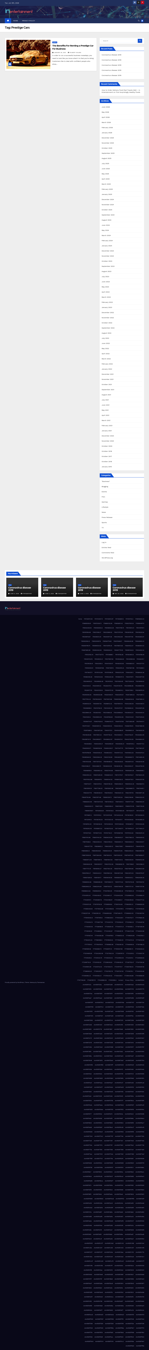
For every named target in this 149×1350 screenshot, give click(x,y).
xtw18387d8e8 (108, 1279)
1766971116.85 (140, 806)
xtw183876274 (108, 1114)
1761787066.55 (108, 672)
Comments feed (108, 553)
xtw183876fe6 (140, 1132)
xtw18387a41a (119, 1203)
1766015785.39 (108, 784)
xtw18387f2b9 (99, 1323)
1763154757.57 (118, 708)
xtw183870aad (97, 998)
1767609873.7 (129, 824)
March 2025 (106, 184)
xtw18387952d (108, 1190)
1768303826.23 (129, 842)
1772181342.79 (98, 958)
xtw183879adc (118, 1194)
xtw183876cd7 (129, 1127)
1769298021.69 (139, 868)
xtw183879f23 (120, 1198)
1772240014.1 (129, 958)
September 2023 (108, 266)
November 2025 (108, 143)
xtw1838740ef (129, 1065)
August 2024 (106, 220)
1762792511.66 (108, 699)
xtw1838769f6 (129, 1123)
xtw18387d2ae (98, 1270)
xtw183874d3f (88, 1087)
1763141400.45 (108, 708)
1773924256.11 (118, 975)
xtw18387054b (97, 989)
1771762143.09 (140, 940)
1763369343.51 (129, 712)
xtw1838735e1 (119, 1047)
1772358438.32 (118, 962)
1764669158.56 (97, 748)
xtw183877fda (109, 1158)
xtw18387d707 (87, 1279)
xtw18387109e (120, 1002)
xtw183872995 (139, 1029)
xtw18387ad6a (140, 1216)
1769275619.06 (129, 868)
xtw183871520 (129, 1007)
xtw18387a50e (98, 1207)
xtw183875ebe (98, 1109)
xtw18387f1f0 (120, 1319)
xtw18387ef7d (140, 1314)
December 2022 (108, 312)
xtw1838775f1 (108, 1145)
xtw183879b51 (140, 1194)
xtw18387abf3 (119, 1216)
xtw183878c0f (108, 1176)
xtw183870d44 (118, 998)
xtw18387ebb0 (108, 1310)
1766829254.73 (88, 806)
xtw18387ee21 (120, 1314)
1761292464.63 (119, 659)
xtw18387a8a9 (118, 1212)
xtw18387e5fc (129, 1297)
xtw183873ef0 (129, 1060)
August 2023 (106, 271)
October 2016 (107, 461)
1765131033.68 (86, 761)
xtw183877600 (119, 1145)
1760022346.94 (87, 628)
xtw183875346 (108, 1096)
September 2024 (108, 215)
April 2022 (105, 354)
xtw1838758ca (129, 1100)
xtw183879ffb (130, 1198)
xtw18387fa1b (89, 1337)
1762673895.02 (129, 695)
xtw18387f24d (140, 1319)
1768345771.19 (88, 846)
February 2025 (107, 189)
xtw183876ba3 (108, 1127)
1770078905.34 (129, 891)
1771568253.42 (119, 935)
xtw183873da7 (119, 1060)
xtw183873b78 (98, 1060)
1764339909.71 (97, 739)
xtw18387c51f (98, 1252)
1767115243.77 (130, 810)
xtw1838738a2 (118, 1051)
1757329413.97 (109, 619)
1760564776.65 (107, 641)
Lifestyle (105, 507)
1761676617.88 (130, 668)
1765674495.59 (97, 775)
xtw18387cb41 (109, 1256)
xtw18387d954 (119, 1279)
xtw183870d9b (129, 998)
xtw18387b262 (108, 1225)
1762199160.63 (140, 681)
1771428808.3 (98, 931)
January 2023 (107, 307)
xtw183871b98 (119, 1011)
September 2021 (108, 390)
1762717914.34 (86, 699)
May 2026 (105, 112)
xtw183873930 (140, 1051)
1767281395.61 (129, 815)
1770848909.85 (107, 913)
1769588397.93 (118, 877)
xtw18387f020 (89, 1319)
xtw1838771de (119, 1136)
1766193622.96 (108, 788)
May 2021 (105, 410)
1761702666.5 (140, 668)
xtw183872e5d (119, 1038)
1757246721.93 (88, 619)
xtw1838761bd (98, 1114)
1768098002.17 (118, 837)
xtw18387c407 (129, 1247)
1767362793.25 (98, 819)
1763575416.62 (140, 717)
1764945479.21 (139, 752)
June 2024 (106, 225)
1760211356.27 (97, 632)
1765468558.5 (87, 770)
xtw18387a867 (97, 1212)
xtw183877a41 (129, 1149)
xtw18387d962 (129, 1279)
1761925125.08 (98, 677)
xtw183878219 (119, 1158)
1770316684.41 (140, 895)
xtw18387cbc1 (140, 1256)
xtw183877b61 (119, 1154)
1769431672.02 (129, 873)
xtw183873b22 (140, 1056)
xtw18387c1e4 (140, 1243)
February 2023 (107, 302)
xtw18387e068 (140, 1292)
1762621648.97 (108, 695)
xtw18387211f (99, 1020)
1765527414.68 (108, 770)
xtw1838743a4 (98, 1069)
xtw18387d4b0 (87, 1274)
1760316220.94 (139, 632)
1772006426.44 (139, 949)
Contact (120, 980)
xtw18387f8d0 (109, 1332)
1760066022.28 (109, 628)
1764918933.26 (129, 752)
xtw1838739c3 (98, 1056)
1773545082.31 (97, 975)
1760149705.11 (140, 628)
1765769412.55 (139, 775)
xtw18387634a (118, 1114)
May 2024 (105, 230)
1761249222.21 (98, 659)
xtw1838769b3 (119, 1123)
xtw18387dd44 (129, 1288)
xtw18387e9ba (108, 1305)
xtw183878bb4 (87, 1176)
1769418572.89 (118, 873)
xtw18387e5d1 (119, 1297)
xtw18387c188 (130, 1243)
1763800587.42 (96, 726)
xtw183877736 (140, 1145)
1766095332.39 (129, 784)
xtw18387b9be (118, 1234)
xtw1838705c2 (108, 989)
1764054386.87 (118, 730)
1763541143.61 (129, 717)
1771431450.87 (108, 931)
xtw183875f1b (109, 1109)
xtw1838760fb (129, 1109)
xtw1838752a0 (87, 1096)
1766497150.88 (86, 797)
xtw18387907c (87, 1185)
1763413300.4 (87, 717)
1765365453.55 (107, 766)
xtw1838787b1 (119, 1167)
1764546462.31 (119, 744)
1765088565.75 (129, 757)
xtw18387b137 (129, 1221)
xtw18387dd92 (139, 1288)
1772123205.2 (130, 953)
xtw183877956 (119, 1149)
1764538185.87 (109, 744)
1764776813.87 (140, 748)
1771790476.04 (98, 944)
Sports (104, 522)
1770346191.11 (87, 900)
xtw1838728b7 (108, 1029)
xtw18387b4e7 (108, 1230)
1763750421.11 (140, 721)
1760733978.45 (107, 645)
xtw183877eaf (140, 1154)
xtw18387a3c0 (108, 1203)
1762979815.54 (118, 703)
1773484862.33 (86, 975)
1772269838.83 (139, 958)
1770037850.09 (107, 891)
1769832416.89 (97, 886)
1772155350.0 (88, 958)
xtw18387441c (108, 1069)
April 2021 (105, 415)
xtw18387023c (87, 984)
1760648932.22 (139, 641)
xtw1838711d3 (109, 1007)
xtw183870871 (108, 993)
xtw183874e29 (119, 1087)
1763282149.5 (97, 712)
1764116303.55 (140, 730)
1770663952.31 (129, 904)
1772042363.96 (98, 953)
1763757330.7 (86, 726)
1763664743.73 (109, 721)
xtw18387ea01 (140, 1305)
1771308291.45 (109, 926)
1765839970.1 (98, 779)
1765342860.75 (96, 766)
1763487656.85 (108, 717)
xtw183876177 (87, 1114)
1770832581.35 (96, 913)
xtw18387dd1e (118, 1288)
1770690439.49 (88, 909)
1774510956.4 (112, 980)
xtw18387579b (108, 1100)
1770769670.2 (129, 909)
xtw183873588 (108, 1047)
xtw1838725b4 (139, 1025)
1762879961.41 (140, 699)
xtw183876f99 (129, 1132)
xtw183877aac (88, 1154)
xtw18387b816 (87, 1234)
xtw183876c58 (119, 1127)
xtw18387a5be (119, 1207)
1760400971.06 (107, 637)
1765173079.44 (97, 761)
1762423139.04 (98, 690)
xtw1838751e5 (129, 1091)
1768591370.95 (118, 851)
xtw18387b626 (129, 1230)
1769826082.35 (86, 886)
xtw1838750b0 (87, 1091)
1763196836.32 (129, 708)
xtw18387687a (98, 1123)
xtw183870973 (119, 993)
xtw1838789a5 (129, 1172)
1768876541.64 (108, 860)
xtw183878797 (109, 1167)
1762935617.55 (97, 703)
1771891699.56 (86, 949)
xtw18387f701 (140, 1328)
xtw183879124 (119, 1185)
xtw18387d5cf (129, 1274)
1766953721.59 (129, 806)
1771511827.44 (89, 935)
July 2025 (105, 163)
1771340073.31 (119, 926)
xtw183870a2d (140, 993)
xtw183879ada (108, 1194)
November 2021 (107, 379)
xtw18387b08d (98, 1221)
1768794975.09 (128, 855)
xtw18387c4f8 (140, 1247)
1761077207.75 (99, 654)
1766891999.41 (108, 806)
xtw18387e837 (119, 1301)
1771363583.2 (130, 926)
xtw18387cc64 (99, 1261)
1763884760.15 (129, 726)
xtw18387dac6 (108, 1283)
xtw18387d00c (119, 1265)
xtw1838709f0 (129, 993)
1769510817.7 (97, 877)
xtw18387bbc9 (87, 1239)
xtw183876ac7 (140, 1123)
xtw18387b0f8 (119, 1221)
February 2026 (107, 127)
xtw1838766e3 (140, 1118)
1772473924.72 (108, 967)
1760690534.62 (96, 645)
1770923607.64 (139, 913)
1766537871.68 (96, 797)
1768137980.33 (129, 837)
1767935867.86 (118, 833)
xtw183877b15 (98, 1154)
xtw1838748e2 (109, 1078)
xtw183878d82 (129, 1176)
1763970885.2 (88, 730)
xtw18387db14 (119, 1283)
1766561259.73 (107, 797)
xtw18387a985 (87, 1216)
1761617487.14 (110, 668)
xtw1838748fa (119, 1078)
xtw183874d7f (98, 1087)
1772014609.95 (87, 953)
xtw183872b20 (118, 1033)
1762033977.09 (139, 677)
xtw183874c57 (119, 1082)
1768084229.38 (107, 837)
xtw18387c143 (119, 1243)
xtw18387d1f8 (88, 1270)
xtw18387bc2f (98, 1239)
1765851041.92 (108, 779)
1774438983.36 (102, 980)
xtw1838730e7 (140, 1038)
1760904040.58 (96, 650)
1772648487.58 (139, 967)
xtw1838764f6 (108, 1118)
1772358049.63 (107, 962)
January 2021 (107, 431)
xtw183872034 (140, 1016)
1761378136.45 (89, 663)
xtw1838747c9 (129, 1074)
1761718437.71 (88, 672)
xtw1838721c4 (108, 1020)
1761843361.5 (129, 672)
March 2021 (106, 420)
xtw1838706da (119, 989)
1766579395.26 (118, 797)
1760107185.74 (120, 628)
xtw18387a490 (129, 1203)
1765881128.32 (118, 779)
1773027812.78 (108, 971)
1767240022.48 (118, 815)
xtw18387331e (119, 1042)
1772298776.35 (86, 962)
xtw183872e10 (108, 1038)
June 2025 (106, 169)
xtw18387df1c (109, 1292)
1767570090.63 (119, 824)
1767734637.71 (119, 828)
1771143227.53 (109, 922)
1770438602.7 (118, 900)
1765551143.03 (119, 770)
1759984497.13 (140, 623)
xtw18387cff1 (109, 1265)
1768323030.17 (140, 842)
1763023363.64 (129, 703)
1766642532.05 (139, 797)
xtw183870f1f (89, 1002)
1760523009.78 (96, 641)
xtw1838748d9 (98, 1078)
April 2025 (105, 179)
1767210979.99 (107, 815)
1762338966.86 (128, 686)
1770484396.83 (129, 900)
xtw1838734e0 (98, 1047)
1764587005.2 (130, 744)
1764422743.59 (129, 739)
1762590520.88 (97, 695)
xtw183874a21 (88, 1082)
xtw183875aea (98, 1105)
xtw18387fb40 (129, 1337)
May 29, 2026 (119, 593)
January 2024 (107, 246)
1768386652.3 (98, 846)
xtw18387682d (87, 1123)
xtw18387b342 (139, 1225)
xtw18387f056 (109, 1319)
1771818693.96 (109, 944)
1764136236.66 (86, 735)
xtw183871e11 (99, 1016)
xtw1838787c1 (129, 1167)
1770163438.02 (96, 895)
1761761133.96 (98, 672)
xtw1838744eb (140, 1069)
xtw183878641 (129, 1163)
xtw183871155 (89, 1007)
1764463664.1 (88, 744)
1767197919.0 (97, 815)
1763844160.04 (118, 726)
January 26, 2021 (60, 52)
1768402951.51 (108, 846)
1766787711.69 (129, 802)
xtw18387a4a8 (140, 1203)
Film (103, 497)
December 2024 (108, 199)
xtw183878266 (139, 1158)
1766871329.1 (99, 806)
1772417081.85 (140, 962)
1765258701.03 (129, 761)
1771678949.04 (108, 940)
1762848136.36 (129, 699)
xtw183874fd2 (140, 1087)
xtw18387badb (139, 1234)
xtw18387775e (87, 1149)
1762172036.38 (129, 681)
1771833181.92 (119, 944)
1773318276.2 (129, 971)
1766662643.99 (87, 802)
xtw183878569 (119, 1163)
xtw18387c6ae (119, 1252)
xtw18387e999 (87, 1305)
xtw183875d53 (88, 1109)
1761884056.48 (87, 677)
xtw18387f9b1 (140, 1332)
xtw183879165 (129, 1185)
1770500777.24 (139, 900)
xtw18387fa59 (98, 1337)
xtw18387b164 (140, 1221)
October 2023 (107, 261)
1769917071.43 (129, 886)
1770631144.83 (118, 904)
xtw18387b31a (129, 1225)
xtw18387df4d (119, 1292)
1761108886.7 (109, 654)
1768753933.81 (118, 855)
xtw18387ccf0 (109, 1261)
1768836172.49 (87, 860)
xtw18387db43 (129, 1283)
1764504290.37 (98, 744)
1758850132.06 (107, 623)
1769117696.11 (130, 864)
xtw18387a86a (108, 1212)
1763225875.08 (139, 708)
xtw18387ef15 (130, 1314)
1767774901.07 (140, 828)
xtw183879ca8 (109, 1198)
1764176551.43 (97, 735)
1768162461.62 (140, 837)
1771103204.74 (88, 922)
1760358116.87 (86, 637)
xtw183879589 (118, 1190)
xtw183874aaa (98, 1082)
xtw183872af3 (108, 1033)
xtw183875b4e (108, 1105)
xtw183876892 (108, 1123)
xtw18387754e (88, 1145)
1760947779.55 (118, 650)
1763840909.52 (107, 726)
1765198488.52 (107, 761)
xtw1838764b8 (97, 1118)
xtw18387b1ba (98, 1225)
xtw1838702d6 (108, 984)
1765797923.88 (87, 779)
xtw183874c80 (129, 1082)
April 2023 (105, 292)
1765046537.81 (118, 757)
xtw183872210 (119, 1020)
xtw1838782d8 (87, 1163)
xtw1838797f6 (129, 1190)
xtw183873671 (129, 1047)
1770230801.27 (107, 895)
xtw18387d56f (119, 1274)
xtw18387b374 (97, 1230)
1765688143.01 (108, 775)
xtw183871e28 (109, 1016)
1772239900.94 (119, 958)
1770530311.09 (86, 904)
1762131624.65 (119, 681)
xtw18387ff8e (140, 1346)
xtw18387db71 (140, 1283)
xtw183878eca (98, 1181)
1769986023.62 (86, 891)
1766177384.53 (98, 788)
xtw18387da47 (87, 1283)
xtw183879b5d (98, 1198)
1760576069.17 (117, 641)
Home (15, 21)
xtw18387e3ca (109, 1297)
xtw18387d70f (98, 1279)
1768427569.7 (119, 846)
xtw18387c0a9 (109, 1243)
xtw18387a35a (98, 1203)
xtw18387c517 (88, 1252)
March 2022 (106, 359)
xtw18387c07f (99, 1243)
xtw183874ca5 (140, 1082)
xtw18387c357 (98, 1247)
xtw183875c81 (140, 1105)
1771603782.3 (140, 935)
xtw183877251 (129, 1136)
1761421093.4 (99, 663)
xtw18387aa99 (98, 1216)
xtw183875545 (140, 1096)
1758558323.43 (139, 619)
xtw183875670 (98, 1100)
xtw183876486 (139, 1114)
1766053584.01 (118, 784)
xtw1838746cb (98, 1074)
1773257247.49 (119, 971)
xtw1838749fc (140, 1078)
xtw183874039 (119, 1065)
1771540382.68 (99, 935)
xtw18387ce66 (130, 1261)
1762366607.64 (139, 686)
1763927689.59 (139, 726)
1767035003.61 (99, 810)
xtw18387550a (129, 1096)
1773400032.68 (139, 971)
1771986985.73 (129, 949)
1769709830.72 (108, 882)
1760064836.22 (98, 628)
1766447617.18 (129, 793)
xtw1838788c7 (87, 1172)
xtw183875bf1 (130, 1105)
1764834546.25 (97, 752)
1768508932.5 (85, 851)
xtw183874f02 (130, 1087)
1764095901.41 (129, 730)
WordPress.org (107, 558)
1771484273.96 (129, 931)
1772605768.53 (128, 967)
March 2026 (106, 122)
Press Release (107, 517)
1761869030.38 (139, 672)
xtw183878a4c (140, 1172)
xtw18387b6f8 (140, 1230)
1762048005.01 (87, 681)
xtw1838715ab (140, 1007)
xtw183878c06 (98, 1176)
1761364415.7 (140, 659)
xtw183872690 (87, 1029)
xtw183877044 (88, 1136)
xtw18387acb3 (129, 1216)
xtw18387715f (109, 1136)
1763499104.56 (119, 717)
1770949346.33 (88, 917)
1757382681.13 (119, 619)
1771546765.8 (109, 935)
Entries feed (106, 547)
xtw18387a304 (87, 1203)
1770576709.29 (97, 904)
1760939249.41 (107, 650)
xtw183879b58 (88, 1198)
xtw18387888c (140, 1167)
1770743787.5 (119, 909)
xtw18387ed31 (99, 1314)
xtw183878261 (129, 1158)
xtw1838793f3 (98, 1190)
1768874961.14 (98, 860)
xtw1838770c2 (98, 1136)
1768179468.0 (87, 842)
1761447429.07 (109, 663)
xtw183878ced (119, 1176)
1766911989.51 (119, 806)
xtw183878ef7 (109, 1181)
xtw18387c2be (87, 1247)
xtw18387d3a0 (119, 1270)
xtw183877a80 (140, 1149)
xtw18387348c (87, 1047)
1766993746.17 (89, 810)
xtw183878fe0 (129, 1181)
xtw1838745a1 (87, 1074)
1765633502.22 (86, 775)
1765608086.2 (140, 770)
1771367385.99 (139, 926)
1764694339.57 (108, 748)
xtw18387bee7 (129, 1239)
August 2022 (106, 333)
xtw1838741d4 (140, 1065)
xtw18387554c (87, 1100)
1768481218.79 (140, 846)
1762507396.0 (129, 690)
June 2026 (106, 107)
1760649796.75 (85, 645)
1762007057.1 (129, 677)
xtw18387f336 (140, 1323)
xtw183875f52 (119, 1109)
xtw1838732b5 (98, 1042)
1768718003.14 (107, 855)
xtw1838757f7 (119, 1100)
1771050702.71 (129, 917)
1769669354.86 (86, 882)
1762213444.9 (86, 686)
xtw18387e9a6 (98, 1305)
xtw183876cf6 (140, 1127)
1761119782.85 (119, 654)
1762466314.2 (119, 690)
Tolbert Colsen (74, 52)
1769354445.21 (97, 873)
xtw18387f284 (88, 1323)
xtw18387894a (118, 1172)
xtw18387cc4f (89, 1261)
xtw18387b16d (87, 1225)
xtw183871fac (130, 1016)
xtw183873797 (140, 1047)
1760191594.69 (86, 632)
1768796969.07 (139, 855)
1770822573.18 (85, 913)
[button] (139, 21)
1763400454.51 (139, 712)
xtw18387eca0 (88, 1314)
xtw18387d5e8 (140, 1274)
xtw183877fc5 (98, 1158)
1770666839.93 (139, 904)
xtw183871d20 (140, 1011)
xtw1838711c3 (99, 1007)
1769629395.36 (139, 877)
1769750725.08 (129, 882)
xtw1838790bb (97, 1185)
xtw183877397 (108, 1140)
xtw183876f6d (119, 1132)
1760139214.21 (130, 628)
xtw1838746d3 (108, 1074)
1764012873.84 (98, 730)
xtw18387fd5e (130, 1341)
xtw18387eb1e (88, 1310)
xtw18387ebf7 (119, 1310)
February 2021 (107, 425)
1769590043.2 (129, 877)
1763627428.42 (98, 721)
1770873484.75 (118, 913)
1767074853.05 (119, 810)
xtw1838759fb (140, 1100)
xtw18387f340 (88, 1328)
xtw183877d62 (129, 1154)
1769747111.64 (119, 882)
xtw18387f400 (99, 1328)
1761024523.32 (139, 650)
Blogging (105, 486)
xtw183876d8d (88, 1132)
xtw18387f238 (129, 1319)
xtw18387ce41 (119, 1261)
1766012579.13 (97, 784)
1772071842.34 (109, 953)
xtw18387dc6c (108, 1288)
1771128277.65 (99, 922)
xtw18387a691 (129, 1207)
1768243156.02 (108, 842)
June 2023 (106, 282)
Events (55, 42)
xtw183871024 (109, 1002)
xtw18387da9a (98, 1283)
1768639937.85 (139, 851)
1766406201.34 (118, 793)
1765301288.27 (86, 766)
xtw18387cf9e (88, 1265)
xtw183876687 (118, 1118)
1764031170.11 (108, 730)
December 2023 (108, 251)
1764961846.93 (86, 757)
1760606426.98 (128, 641)
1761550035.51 (89, 668)
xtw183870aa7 (87, 998)
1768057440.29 (96, 837)
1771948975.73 (107, 949)
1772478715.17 (118, 967)
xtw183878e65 (88, 1181)
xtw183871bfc (130, 1011)
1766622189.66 (128, 797)
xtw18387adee (87, 1221)
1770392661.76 (97, 900)
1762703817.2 (140, 695)
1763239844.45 (86, 712)
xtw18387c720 (129, 1252)
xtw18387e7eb (108, 1301)
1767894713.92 (97, 833)
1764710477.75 (119, 748)
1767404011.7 (118, 819)
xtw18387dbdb (87, 1288)
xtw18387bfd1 (89, 1243)
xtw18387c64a (108, 1252)
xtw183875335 (97, 1096)
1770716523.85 (98, 909)
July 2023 (105, 276)
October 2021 (107, 384)
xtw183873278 (87, 1042)
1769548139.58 (107, 877)
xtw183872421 (98, 1025)
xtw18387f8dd (119, 1332)
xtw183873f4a (140, 1060)
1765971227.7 (87, 784)
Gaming (104, 502)
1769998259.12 (96, 891)
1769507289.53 (87, 877)
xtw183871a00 (109, 1011)
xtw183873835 (97, 1051)
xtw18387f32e (129, 1323)
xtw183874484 (129, 1069)
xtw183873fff (109, 1065)
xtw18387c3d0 (108, 1247)
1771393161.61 (88, 931)
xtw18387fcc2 (119, 1341)
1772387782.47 (129, 962)
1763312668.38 (107, 712)
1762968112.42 (107, 703)
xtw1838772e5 (87, 1140)
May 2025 (105, 174)
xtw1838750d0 (108, 1091)
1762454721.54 (109, 690)
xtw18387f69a (109, 1328)
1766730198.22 (109, 802)
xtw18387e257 (88, 1297)
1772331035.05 (97, 962)
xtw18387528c (140, 1091)
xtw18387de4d (98, 1292)
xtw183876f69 (109, 1132)
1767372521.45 (108, 819)
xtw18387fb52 (140, 1337)
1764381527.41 (118, 739)
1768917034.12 (118, 860)
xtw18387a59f (109, 1207)
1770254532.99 (118, 895)
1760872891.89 (86, 650)
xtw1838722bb (129, 1020)
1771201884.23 (129, 922)
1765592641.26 (129, 770)
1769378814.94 (107, 873)
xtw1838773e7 (119, 1140)
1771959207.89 (118, 949)
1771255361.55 (88, 926)
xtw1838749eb (129, 1078)
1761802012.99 (119, 672)
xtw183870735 (129, 989)
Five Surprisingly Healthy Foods (128, 92)
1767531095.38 (108, 824)
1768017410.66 (86, 837)
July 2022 (105, 338)
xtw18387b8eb (107, 1234)
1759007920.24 (129, 623)
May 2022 (105, 348)
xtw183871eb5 (119, 1016)
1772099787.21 (120, 953)
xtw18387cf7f (140, 1261)
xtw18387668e (129, 1118)
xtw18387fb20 (119, 1337)
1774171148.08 (81, 980)
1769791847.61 (140, 882)
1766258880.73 (129, 788)
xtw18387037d (118, 984)
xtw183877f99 (88, 1158)
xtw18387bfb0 (140, 1239)
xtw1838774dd (129, 1140)
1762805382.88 (118, 699)
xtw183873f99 (99, 1065)
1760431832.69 (118, 637)
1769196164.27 (97, 868)
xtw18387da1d (140, 1279)
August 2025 (106, 158)
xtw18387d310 (108, 1270)
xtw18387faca (109, 1337)
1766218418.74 (119, 788)
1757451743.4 (129, 619)
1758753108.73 (97, 623)
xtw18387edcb (109, 1314)
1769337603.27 (86, 873)
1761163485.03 (129, 654)
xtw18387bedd (118, 1239)
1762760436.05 (97, 699)
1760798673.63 (118, 645)
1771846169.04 (129, 944)
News (104, 512)
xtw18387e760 (87, 1301)
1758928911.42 (118, 623)
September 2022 (108, 328)
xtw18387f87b (98, 1332)
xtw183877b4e (108, 1154)
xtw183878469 (108, 1163)
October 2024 (107, 210)
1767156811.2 (88, 815)
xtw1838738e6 (129, 1051)
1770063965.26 (118, 891)
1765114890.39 (140, 757)
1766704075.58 (98, 802)
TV (103, 528)
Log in (104, 542)
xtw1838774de (140, 1140)
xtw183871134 (140, 1002)
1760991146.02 (129, 650)
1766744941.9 (119, 802)
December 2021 (108, 374)
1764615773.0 (140, 744)
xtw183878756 (88, 1167)
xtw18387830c (98, 1163)
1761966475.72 (119, 677)
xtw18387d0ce (129, 1265)
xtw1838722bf (140, 1020)
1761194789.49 (140, 654)
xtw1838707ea (88, 993)
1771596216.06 (130, 935)
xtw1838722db (87, 1025)
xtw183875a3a (87, 1105)
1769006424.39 (87, 864)
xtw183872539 (129, 1025)
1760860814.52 (139, 645)
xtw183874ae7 (108, 1082)
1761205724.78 (88, 659)
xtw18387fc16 (109, 1341)
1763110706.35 (97, 708)
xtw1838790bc (108, 1185)
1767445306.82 (128, 819)
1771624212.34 (88, 940)
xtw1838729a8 (87, 1033)
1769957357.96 (139, 886)
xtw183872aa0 (98, 1033)
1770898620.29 (128, 913)
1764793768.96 (86, 752)
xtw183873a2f (129, 1056)
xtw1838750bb (98, 1091)
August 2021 (106, 395)
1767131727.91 (140, 810)
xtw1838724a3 (108, 1025)
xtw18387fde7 (140, 1341)
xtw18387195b (98, 1011)
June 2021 (105, 405)
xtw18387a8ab (129, 1212)
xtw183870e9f (140, 998)
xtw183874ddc (108, 1087)
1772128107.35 (140, 953)
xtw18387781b (98, 1149)
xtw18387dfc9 (129, 1292)
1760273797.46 (118, 632)
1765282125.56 (139, 761)
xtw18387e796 (98, 1301)
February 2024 (107, 240)
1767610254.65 (139, 824)
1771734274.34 (129, 940)
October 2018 (107, 451)
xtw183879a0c (97, 1194)
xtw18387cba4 (129, 1256)
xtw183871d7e (89, 1016)
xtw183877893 (108, 1149)
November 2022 (108, 318)
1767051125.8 (109, 810)
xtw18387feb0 (130, 1346)
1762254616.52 (96, 686)
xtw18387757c (98, 1145)
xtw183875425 (118, 1096)
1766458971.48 (139, 793)
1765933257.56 (139, 779)
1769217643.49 (107, 868)
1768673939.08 (86, 855)
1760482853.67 (139, 637)
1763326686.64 (118, 712)
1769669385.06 (97, 882)
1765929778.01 (129, 779)
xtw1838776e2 (129, 1145)
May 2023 (105, 287)
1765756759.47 (129, 775)
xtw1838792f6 (87, 1190)
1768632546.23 (128, 851)
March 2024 (106, 235)
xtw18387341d (129, 1042)
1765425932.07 (128, 766)
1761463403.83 (119, 663)
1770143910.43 (86, 895)
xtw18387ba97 (129, 1234)
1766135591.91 (88, 788)
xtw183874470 (119, 1069)
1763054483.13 (140, 703)
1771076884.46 (139, 917)
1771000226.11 (119, 917)
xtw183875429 (131, 593)
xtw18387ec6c (140, 1310)
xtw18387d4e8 (98, 1274)
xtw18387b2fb (119, 1225)
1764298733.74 (86, 739)
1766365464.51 (98, 793)
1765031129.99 (108, 757)
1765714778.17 (119, 775)
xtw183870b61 (108, 998)
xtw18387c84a (88, 1256)
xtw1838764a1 (87, 1118)
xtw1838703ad (129, 984)
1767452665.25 (139, 819)
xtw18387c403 (119, 1247)
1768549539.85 (96, 851)
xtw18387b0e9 (108, 1221)
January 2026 (107, 133)
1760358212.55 (96, 637)
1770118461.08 (140, 891)
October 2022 (107, 323)
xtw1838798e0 (139, 1190)
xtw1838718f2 (88, 1011)
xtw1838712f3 (119, 1007)
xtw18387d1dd (140, 1265)
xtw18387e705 (140, 1297)
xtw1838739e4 (108, 1056)
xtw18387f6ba (120, 1328)
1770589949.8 (108, 904)
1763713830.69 (130, 721)
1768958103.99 (139, 860)
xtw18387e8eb (140, 1301)
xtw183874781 (26, 593)
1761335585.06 (130, 659)
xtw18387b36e (87, 1230)
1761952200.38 (109, 677)
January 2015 (107, 467)
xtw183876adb (87, 1127)
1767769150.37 (129, 828)
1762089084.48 (98, 681)
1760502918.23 (85, 641)
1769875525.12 (107, 886)
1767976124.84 (129, 833)
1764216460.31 (118, 735)
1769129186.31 (140, 864)
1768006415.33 (139, 833)
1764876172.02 (118, 752)
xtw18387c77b (140, 1252)
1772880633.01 (87, 971)
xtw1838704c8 (140, 984)
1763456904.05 (97, 717)
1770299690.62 (129, 895)
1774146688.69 (139, 975)
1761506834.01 (130, 663)
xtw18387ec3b (129, 1310)
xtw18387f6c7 (130, 1328)
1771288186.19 (99, 926)
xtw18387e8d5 (129, 1301)
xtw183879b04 (129, 1194)
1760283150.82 (129, 632)
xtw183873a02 (119, 1056)
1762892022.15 (86, 703)
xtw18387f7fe (88, 1332)
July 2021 (105, 400)
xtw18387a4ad (88, 1207)
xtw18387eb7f (98, 1310)
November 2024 (108, 205)
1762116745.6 (109, 681)
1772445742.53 (97, 967)
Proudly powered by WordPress (14, 982)
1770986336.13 (109, 917)
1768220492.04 (97, 842)
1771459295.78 (118, 931)
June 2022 (106, 343)
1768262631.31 (118, 842)
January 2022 (107, 369)
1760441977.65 (129, 637)
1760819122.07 (129, 645)
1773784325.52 (107, 975)
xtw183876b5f (98, 1127)
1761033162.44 (89, 654)
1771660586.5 (98, 940)
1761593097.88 (99, 668)
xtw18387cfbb (98, 1265)
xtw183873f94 (88, 1065)
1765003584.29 (97, 757)
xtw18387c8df (98, 1256)
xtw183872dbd (98, 1038)
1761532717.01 (140, 663)
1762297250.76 (118, 686)
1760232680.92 (107, 632)
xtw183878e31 (140, 1176)
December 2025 (108, 138)
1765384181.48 (118, 766)
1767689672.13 (98, 828)
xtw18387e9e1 (130, 1305)
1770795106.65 (139, 909)
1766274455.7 (140, 788)
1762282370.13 (107, 686)
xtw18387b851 (97, 1234)
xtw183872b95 (129, 1033)
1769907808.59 (118, 886)
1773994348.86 (128, 975)
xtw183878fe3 (140, 1181)
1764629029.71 (86, 748)
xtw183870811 (98, 993)
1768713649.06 (97, 855)
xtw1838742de (87, 1069)
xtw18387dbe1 (98, 1288)
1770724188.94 (109, 909)
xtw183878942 (97, 1172)
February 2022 (107, 364)
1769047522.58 (108, 864)
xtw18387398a (87, 1056)
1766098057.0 (140, 784)
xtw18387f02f (99, 1319)
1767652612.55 (87, 828)
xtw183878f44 (119, 1181)
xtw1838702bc (97, 984)
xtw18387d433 (129, 1270)
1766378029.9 (108, 793)
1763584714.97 (87, 721)
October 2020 (107, 446)
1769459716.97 (139, 873)
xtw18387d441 (140, 1270)
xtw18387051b (87, 989)
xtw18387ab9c (108, 1216)
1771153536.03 (119, 922)
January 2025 (107, 194)
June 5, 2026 (14, 593)
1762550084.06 (86, 695)
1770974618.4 (99, 917)
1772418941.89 (87, 967)
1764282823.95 (139, 735)
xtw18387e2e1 (99, 1297)
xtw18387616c (140, 1109)
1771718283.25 (119, 940)
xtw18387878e (98, 1167)
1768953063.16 (129, 860)
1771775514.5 (88, 944)
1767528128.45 (97, 824)
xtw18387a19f (140, 1198)
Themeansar (41, 982)
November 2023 (108, 256)
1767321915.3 (88, 819)
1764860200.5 (108, 752)
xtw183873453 (140, 1042)
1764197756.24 (107, 735)
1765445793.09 (139, 766)
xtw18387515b (119, 1091)
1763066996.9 (87, 708)
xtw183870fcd (99, 1002)
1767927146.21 (108, 833)
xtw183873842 (108, 1051)
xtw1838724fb (119, 1025)
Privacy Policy (28, 21)
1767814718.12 (87, 833)
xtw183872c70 (87, 1038)
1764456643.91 (139, 739)
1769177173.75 (87, 868)
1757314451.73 (98, 619)
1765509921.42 (98, 770)
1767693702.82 (108, 828)
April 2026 (106, 117)
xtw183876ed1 (98, 1132)
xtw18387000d (139, 980)
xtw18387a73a (87, 1212)
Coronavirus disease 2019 (111, 55)
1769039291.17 (98, 864)
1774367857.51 (91, 980)
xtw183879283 (140, 1185)
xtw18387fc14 (99, 1341)
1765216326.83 (118, 761)
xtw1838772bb (139, 1136)
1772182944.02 (108, 958)
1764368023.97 (107, 739)
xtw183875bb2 (119, 1105)
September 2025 (108, 153)
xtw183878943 (108, 1172)
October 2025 (107, 148)
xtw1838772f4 (98, 1140)
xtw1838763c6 (129, 1114)
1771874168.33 (140, 944)
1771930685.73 (97, 949)
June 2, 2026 (84, 593)
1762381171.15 (88, 690)
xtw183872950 (129, 1029)
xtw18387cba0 (119, 1256)
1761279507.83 (109, 659)
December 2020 (108, 436)
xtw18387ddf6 (88, 1292)
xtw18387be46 (108, 1239)
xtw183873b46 (87, 1060)
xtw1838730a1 (129, 1038)
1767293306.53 (139, 815)
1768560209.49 (107, 851)
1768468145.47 (129, 846)
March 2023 (106, 297)
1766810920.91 (140, 802)
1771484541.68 (140, 931)
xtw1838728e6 (118, 1029)
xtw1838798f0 (87, 1194)
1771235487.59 (140, 922)
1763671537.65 (119, 721)
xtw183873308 (108, 1042)
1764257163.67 (129, 735)
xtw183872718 (98, 1029)
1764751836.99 (129, 748)
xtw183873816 (87, 1051)
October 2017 (107, 456)
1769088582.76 (119, 864)
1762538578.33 (139, 690)
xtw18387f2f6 (119, 1323)
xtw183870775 (140, 989)
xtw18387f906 (130, 1332)
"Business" (106, 481)
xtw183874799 (119, 1074)
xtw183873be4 (108, 1060)
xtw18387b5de (118, 1230)
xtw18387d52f (109, 1274)
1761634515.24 (120, 668)
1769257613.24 (118, 868)
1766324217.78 (87, 793)
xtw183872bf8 (140, 1033)
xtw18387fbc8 (89, 1341)
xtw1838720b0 (88, 1020)
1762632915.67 (119, 695)
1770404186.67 (108, 900)
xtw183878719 (140, 1163)
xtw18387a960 (140, 1212)
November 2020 (108, 441)
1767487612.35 (87, 824)
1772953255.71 (98, 971)
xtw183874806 (140, 1074)
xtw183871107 (130, 1002)
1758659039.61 (86, 623)
